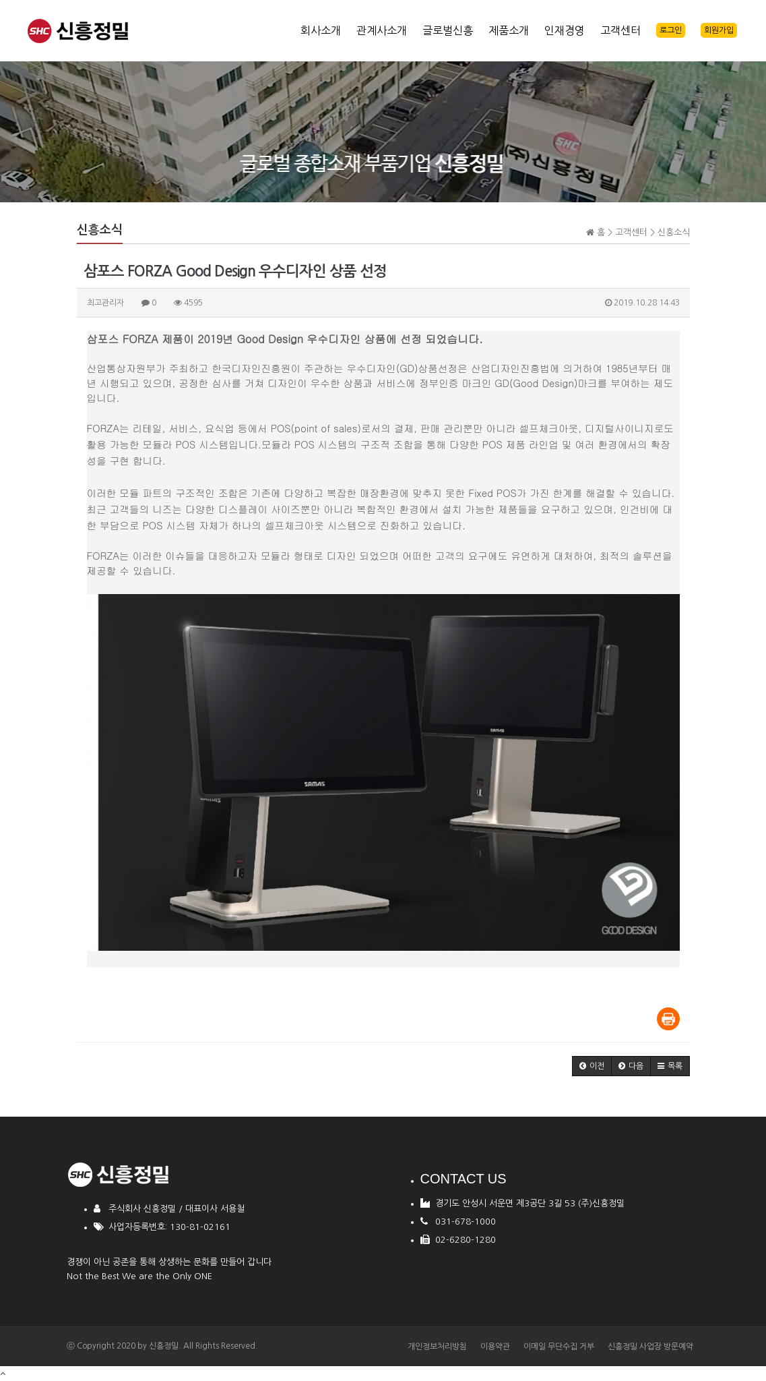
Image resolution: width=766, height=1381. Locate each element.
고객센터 (620, 30)
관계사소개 (381, 30)
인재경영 (564, 30)
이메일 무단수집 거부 (558, 1347)
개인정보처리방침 (437, 1347)
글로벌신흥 (447, 30)
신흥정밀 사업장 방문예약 (650, 1347)
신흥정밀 (164, 1346)
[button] (592, 1066)
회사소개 (320, 30)
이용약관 (495, 1347)
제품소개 (508, 30)
